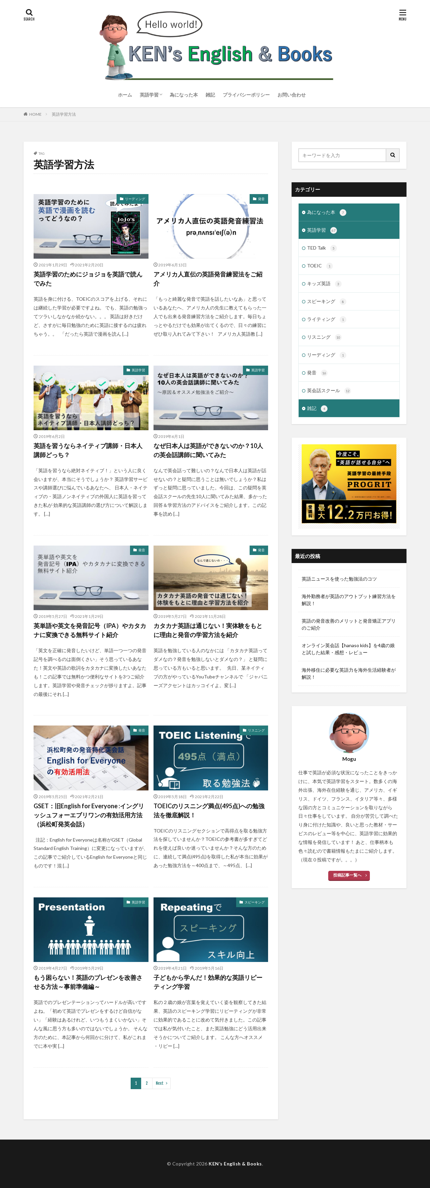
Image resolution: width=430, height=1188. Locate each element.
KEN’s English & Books (235, 1163)
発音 (261, 199)
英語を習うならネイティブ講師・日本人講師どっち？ (88, 450)
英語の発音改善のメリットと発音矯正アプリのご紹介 (349, 624)
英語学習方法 (64, 114)
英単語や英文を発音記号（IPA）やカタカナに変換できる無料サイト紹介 (90, 630)
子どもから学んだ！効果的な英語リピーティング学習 (208, 982)
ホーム (125, 95)
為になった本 (184, 95)
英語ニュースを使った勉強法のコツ (339, 579)
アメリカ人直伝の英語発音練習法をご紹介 (208, 278)
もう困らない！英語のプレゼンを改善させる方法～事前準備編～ (88, 982)
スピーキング (255, 902)
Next (160, 1083)
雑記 (210, 95)
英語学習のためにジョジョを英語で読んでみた (88, 278)
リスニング (256, 730)
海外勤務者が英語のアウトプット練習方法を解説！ (349, 599)
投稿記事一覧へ (347, 875)
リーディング (135, 199)
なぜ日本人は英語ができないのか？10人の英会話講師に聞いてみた (208, 450)
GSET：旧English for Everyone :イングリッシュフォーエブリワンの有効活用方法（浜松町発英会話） (89, 815)
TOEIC (320, 266)
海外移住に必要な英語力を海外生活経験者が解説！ (349, 673)
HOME (35, 114)
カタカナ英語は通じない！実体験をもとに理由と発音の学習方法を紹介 (208, 630)
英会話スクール (329, 390)
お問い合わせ (291, 95)
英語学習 (149, 95)
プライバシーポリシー (246, 95)
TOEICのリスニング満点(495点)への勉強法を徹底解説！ (209, 810)
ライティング (326, 319)
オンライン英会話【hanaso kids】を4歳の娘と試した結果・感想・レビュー (348, 648)
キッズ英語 (324, 284)
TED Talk (322, 248)
